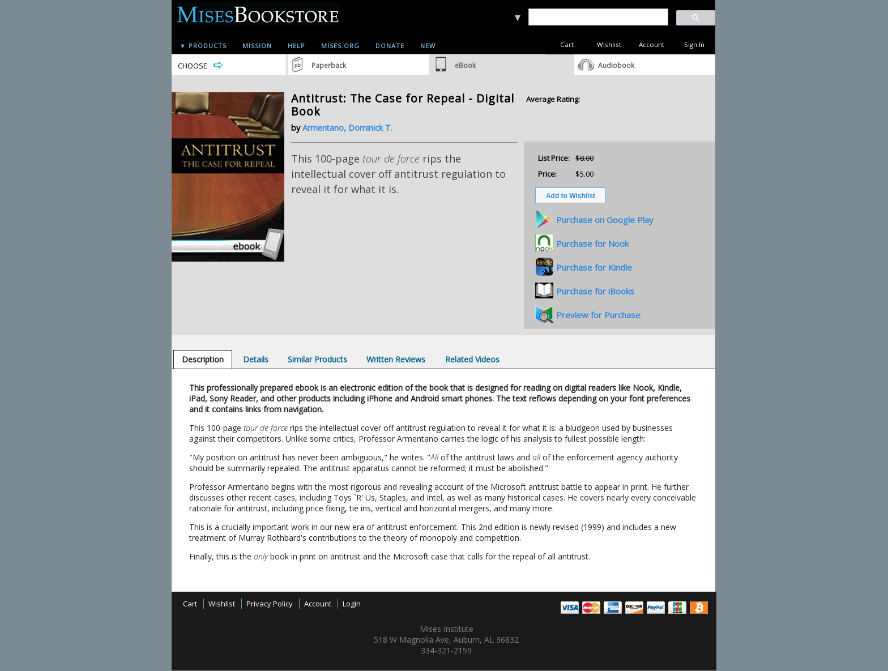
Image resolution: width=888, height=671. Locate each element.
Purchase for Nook (592, 243)
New (428, 45)
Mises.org (340, 45)
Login (352, 604)
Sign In (694, 44)
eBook (465, 65)
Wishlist (609, 44)
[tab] (202, 359)
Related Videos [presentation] (472, 359)
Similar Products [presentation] (317, 359)
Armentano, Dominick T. (347, 127)
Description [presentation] (203, 359)
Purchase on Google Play (605, 219)
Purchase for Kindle (594, 267)
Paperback (328, 65)
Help (296, 45)
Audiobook (616, 65)
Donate (389, 45)
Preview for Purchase (598, 314)
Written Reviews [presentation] (395, 359)
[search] (597, 17)
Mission (257, 45)
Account (651, 44)
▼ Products (203, 45)
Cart (567, 44)
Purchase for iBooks (595, 291)
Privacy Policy (269, 604)
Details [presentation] (255, 359)
